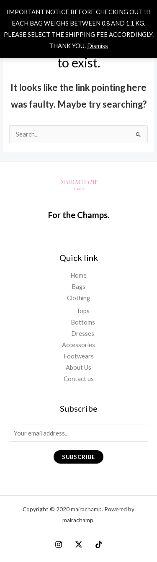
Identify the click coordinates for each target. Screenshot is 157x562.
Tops (83, 311)
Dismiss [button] (97, 45)
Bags (78, 286)
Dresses (82, 333)
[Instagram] (58, 544)
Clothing (78, 298)
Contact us (79, 378)
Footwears (79, 356)
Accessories (78, 344)
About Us (78, 367)
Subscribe (78, 457)
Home (78, 275)
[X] (78, 544)
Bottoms (83, 322)
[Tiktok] (99, 544)
